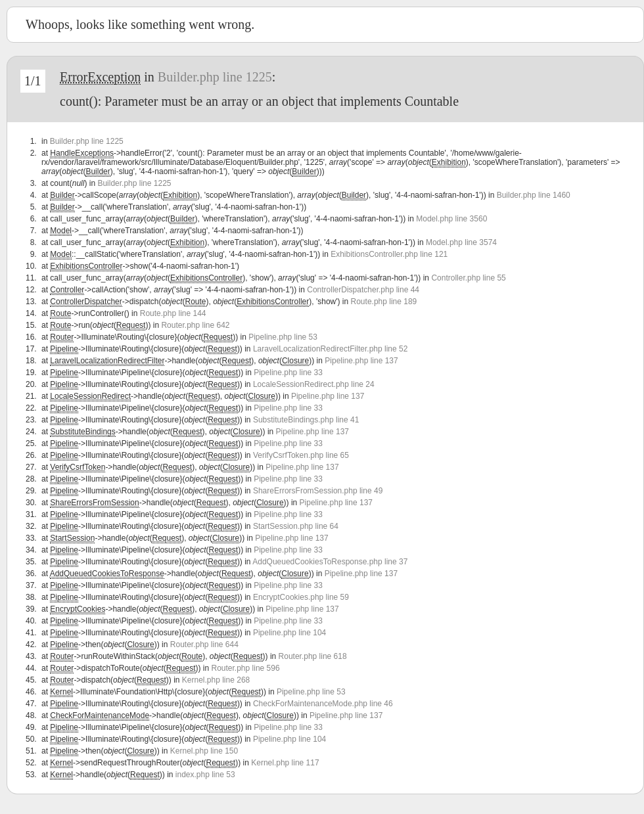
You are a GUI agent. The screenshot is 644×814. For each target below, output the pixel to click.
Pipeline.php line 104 (289, 632)
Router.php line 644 (204, 644)
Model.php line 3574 (461, 242)
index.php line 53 (205, 774)
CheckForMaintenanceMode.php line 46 (323, 703)
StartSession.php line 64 (295, 526)
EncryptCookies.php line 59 (301, 597)
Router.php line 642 (195, 325)
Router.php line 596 (246, 668)
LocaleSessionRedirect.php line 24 (314, 384)
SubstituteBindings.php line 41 (306, 419)
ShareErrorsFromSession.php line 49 (317, 490)
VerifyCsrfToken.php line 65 (301, 455)
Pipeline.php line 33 (288, 372)
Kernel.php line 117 (285, 762)
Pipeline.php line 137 (361, 360)
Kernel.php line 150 (204, 751)
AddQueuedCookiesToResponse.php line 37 (329, 561)
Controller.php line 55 (468, 278)
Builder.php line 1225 (215, 77)
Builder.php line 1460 (533, 195)
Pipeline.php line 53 (282, 337)
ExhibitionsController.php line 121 (389, 254)
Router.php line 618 (313, 656)
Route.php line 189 (384, 301)
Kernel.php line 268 (216, 680)
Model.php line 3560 (451, 218)
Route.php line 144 (173, 313)
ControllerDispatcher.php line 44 (363, 289)
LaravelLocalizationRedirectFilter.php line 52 (330, 348)
